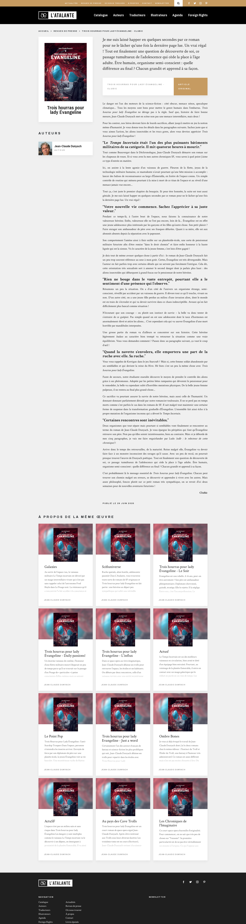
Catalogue (101, 15)
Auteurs (118, 15)
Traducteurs (137, 15)
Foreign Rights (198, 15)
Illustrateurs (159, 15)
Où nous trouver (115, 3)
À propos (133, 3)
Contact (147, 3)
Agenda (177, 15)
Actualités (71, 3)
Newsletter (162, 3)
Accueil (43, 31)
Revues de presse (91, 3)
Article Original (184, 86)
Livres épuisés (72, 922)
